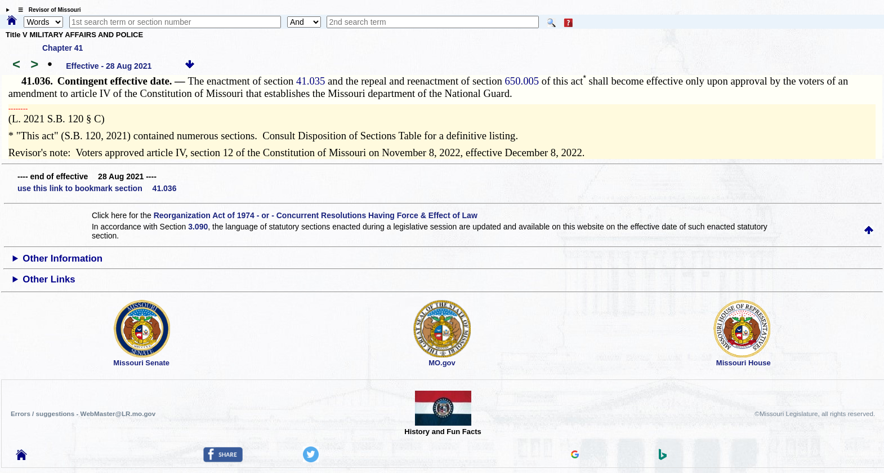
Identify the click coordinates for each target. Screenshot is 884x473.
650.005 (522, 81)
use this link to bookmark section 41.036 (96, 188)
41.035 (310, 81)
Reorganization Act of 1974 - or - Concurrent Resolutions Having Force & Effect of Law (315, 215)
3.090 (198, 226)
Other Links (49, 279)
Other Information (62, 258)
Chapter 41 (62, 47)
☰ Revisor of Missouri (46, 10)
